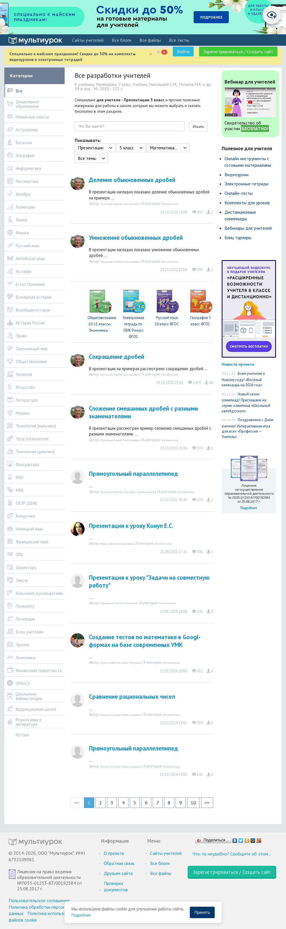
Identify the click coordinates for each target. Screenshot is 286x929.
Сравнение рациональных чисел (132, 696)
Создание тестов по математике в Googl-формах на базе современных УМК (144, 641)
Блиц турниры (238, 237)
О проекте (114, 853)
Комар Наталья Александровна (121, 715)
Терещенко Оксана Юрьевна (119, 603)
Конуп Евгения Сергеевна (117, 544)
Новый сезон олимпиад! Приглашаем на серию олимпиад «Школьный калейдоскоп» (246, 402)
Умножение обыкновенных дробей (136, 237)
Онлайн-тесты (239, 193)
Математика (169, 204)
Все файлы (150, 40)
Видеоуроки (237, 174)
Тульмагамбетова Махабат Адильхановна (128, 492)
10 (193, 802)
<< (76, 802)
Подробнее (81, 915)
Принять (202, 912)
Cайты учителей (88, 40)
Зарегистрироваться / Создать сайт (238, 51)
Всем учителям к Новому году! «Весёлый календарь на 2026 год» (243, 379)
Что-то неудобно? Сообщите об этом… (231, 854)
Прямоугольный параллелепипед (133, 474)
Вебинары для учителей (248, 228)
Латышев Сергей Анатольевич (120, 204)
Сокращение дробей (116, 356)
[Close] (150, 54)
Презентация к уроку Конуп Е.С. (131, 526)
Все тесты (179, 40)
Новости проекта (238, 364)
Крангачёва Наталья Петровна (120, 663)
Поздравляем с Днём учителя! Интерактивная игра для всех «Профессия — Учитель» (247, 428)
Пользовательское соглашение (39, 900)
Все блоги (121, 40)
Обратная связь (119, 863)
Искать (198, 126)
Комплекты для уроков (247, 202)
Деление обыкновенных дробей (132, 180)
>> (207, 802)
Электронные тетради (246, 184)
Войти (183, 51)
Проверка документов (116, 886)
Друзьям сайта (118, 873)
